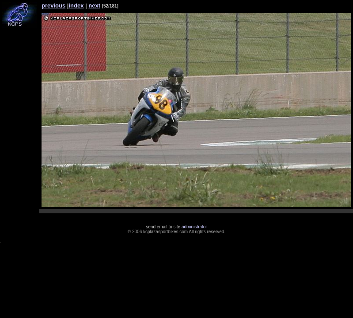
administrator (194, 226)
